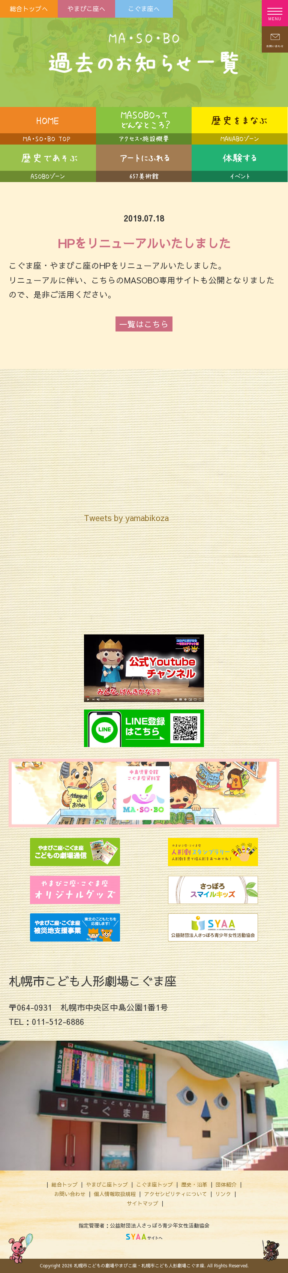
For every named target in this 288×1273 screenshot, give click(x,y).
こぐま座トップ (154, 1184)
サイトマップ (142, 1203)
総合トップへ (29, 8)
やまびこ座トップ (107, 1184)
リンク (223, 1194)
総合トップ (64, 1184)
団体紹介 (226, 1184)
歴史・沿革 (194, 1184)
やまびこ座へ (86, 8)
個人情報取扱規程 (115, 1194)
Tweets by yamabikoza (126, 517)
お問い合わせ (70, 1194)
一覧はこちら (144, 324)
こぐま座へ (144, 8)
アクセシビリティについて (175, 1194)
